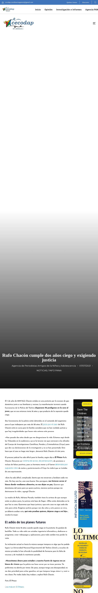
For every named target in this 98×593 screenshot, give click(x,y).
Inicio (38, 9)
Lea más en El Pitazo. (15, 587)
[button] (95, 2)
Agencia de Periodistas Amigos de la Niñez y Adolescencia (44, 365)
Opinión (48, 9)
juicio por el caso (50, 424)
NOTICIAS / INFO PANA (49, 370)
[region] (82, 428)
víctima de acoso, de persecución (37, 461)
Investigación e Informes (69, 9)
